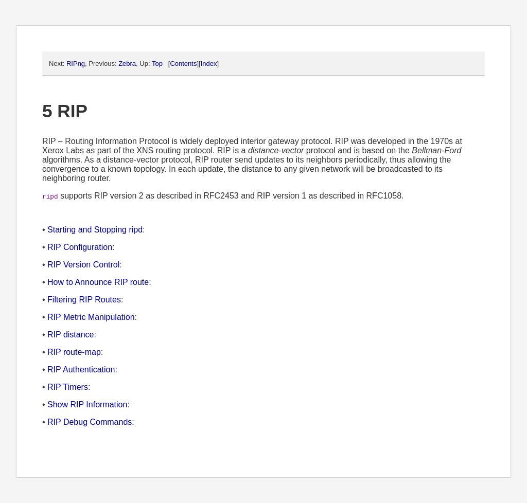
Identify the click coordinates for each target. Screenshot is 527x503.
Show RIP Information (87, 404)
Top (157, 63)
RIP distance (70, 334)
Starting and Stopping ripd (95, 229)
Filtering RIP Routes (84, 299)
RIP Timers (67, 387)
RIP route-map (74, 352)
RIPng (75, 63)
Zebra (127, 63)
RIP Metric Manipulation (91, 317)
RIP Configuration (79, 247)
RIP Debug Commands (89, 422)
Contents (183, 63)
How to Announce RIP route (98, 282)
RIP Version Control (83, 264)
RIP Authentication (81, 369)
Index (209, 63)
